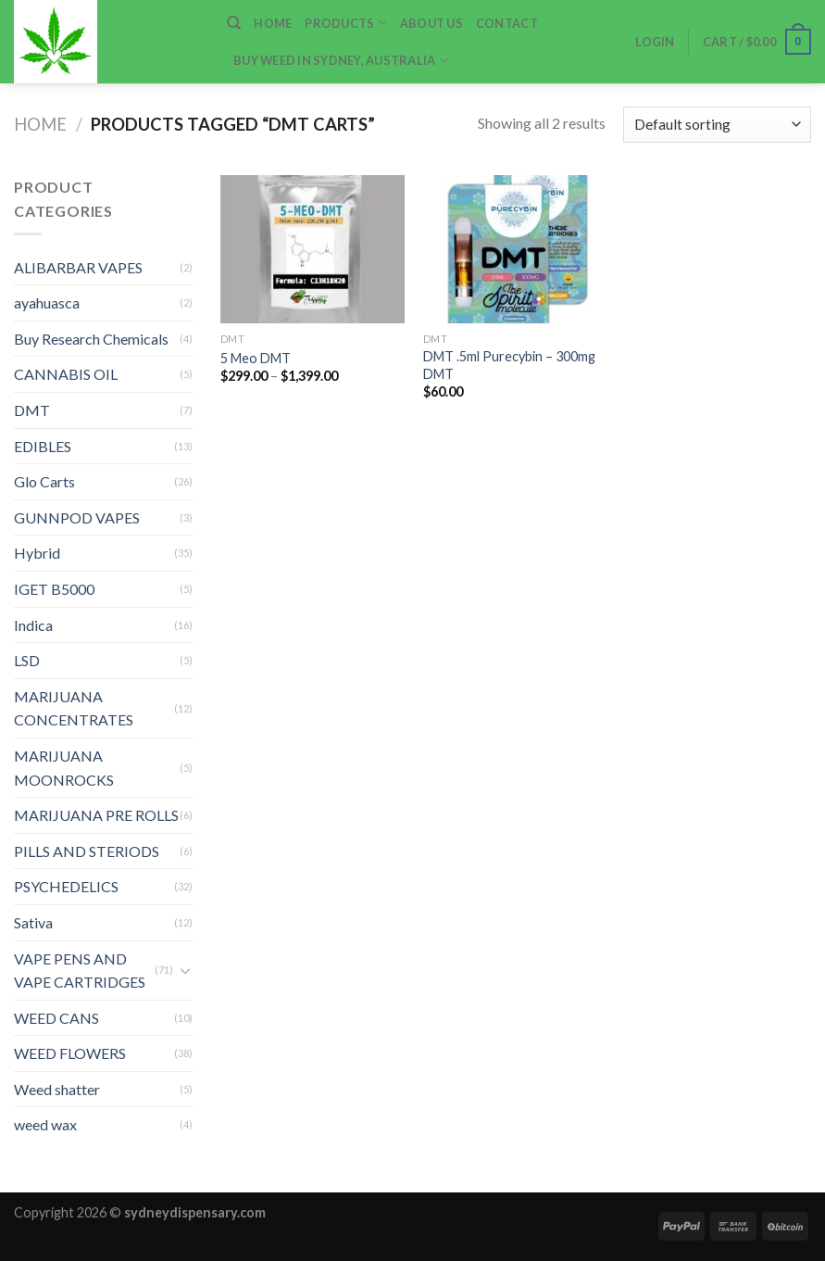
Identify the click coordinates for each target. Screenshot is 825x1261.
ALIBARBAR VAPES (78, 267)
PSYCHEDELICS (66, 886)
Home (40, 124)
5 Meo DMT (255, 358)
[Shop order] (717, 125)
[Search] (234, 23)
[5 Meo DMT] (313, 249)
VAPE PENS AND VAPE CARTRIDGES (79, 970)
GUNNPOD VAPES (77, 517)
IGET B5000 (54, 589)
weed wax (45, 1124)
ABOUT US (431, 23)
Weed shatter (57, 1089)
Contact (507, 23)
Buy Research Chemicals (91, 338)
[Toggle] (185, 970)
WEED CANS (56, 1018)
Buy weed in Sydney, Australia (340, 60)
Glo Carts (44, 481)
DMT (32, 410)
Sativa (33, 922)
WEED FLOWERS (70, 1053)
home (273, 23)
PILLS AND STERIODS (86, 851)
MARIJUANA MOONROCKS (64, 767)
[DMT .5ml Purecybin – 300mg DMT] (515, 249)
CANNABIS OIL (66, 374)
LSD (27, 660)
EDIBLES (42, 446)
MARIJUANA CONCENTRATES (73, 708)
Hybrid (37, 552)
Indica (33, 625)
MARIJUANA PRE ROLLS (96, 815)
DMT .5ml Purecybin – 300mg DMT (509, 365)
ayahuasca (47, 302)
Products (346, 23)
